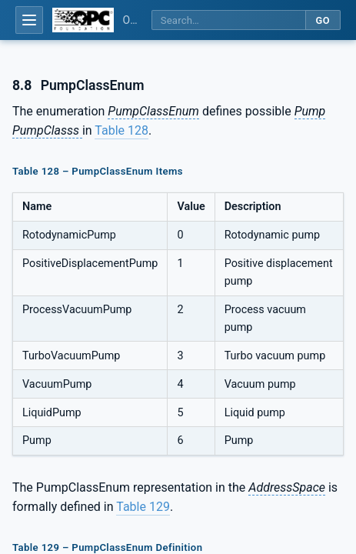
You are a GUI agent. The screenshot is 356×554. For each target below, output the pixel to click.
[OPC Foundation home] (83, 20)
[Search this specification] (228, 20)
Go (322, 20)
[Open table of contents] (29, 20)
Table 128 (121, 130)
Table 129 (143, 506)
